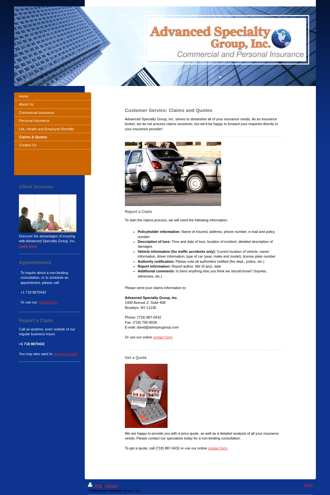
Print (95, 486)
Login (308, 485)
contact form (162, 337)
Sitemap (111, 486)
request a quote (65, 354)
